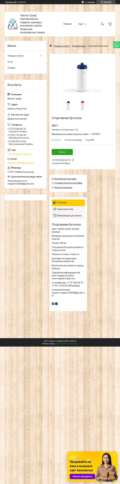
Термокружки (79, 46)
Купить (62, 152)
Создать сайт (11, 2)
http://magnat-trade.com (19, 154)
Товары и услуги (62, 46)
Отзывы (11, 68)
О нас (10, 62)
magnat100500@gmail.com (21, 163)
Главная (67, 24)
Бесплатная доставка (65, 179)
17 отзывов (90, 2)
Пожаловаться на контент (66, 344)
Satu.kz (73, 341)
